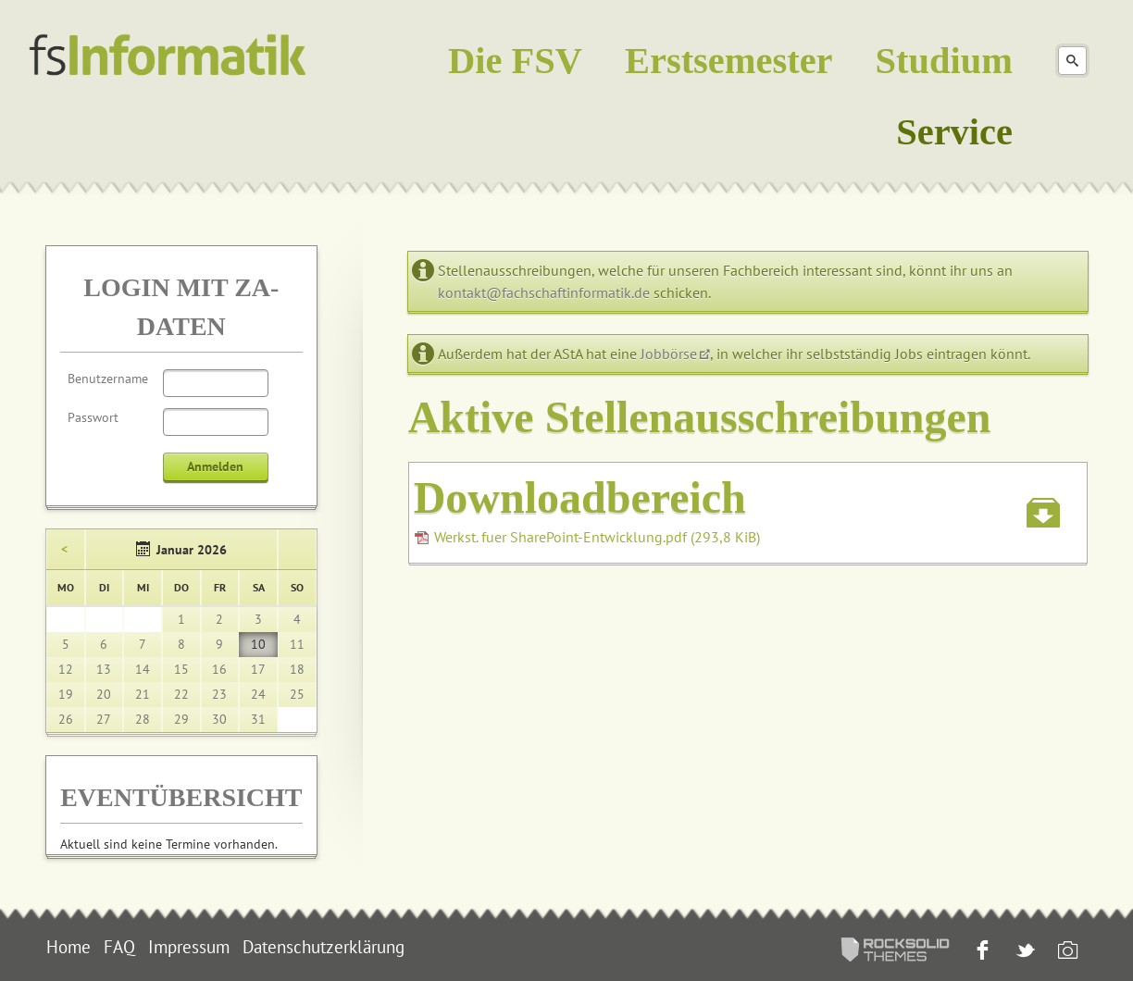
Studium (944, 60)
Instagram (1066, 952)
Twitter (1023, 952)
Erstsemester (729, 60)
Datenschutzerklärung (324, 947)
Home (68, 947)
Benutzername (108, 378)
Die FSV (515, 60)
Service (954, 132)
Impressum (189, 947)
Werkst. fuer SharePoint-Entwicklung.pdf (597, 537)
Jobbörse (669, 353)
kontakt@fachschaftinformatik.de (544, 292)
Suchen (1072, 60)
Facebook (981, 952)
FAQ (119, 947)
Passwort (93, 417)
